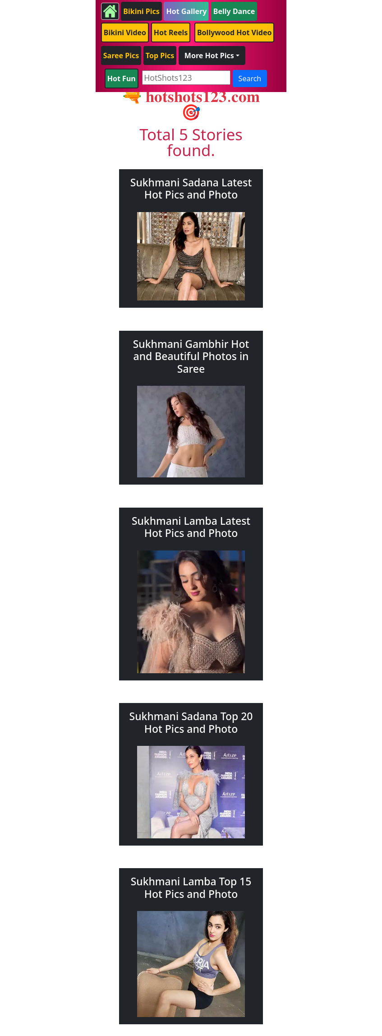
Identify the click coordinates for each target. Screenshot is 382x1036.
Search (250, 78)
